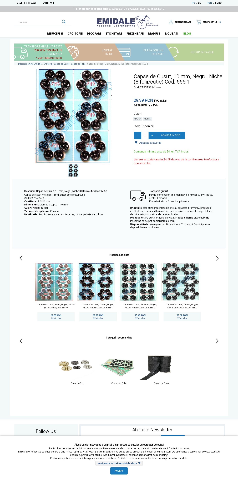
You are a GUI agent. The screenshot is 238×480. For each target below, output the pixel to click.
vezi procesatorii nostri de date (117, 463)
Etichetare (114, 33)
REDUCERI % (55, 33)
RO (193, 2)
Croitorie (75, 33)
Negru (138, 118)
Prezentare (135, 33)
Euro (218, 2)
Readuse (154, 33)
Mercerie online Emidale (30, 63)
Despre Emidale (27, 2)
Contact (48, 2)
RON (209, 2)
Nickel (147, 118)
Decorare (94, 33)
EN (202, 2)
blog (187, 33)
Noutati (171, 33)
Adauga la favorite (148, 142)
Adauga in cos (170, 135)
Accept (119, 471)
